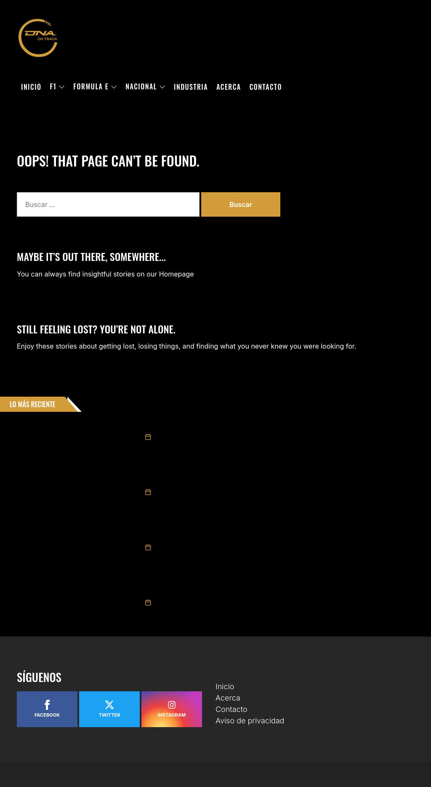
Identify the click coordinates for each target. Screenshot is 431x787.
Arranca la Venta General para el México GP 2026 (213, 534)
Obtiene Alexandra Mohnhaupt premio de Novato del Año (223, 479)
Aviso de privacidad (250, 720)
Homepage (176, 274)
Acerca (228, 87)
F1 (57, 86)
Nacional (145, 86)
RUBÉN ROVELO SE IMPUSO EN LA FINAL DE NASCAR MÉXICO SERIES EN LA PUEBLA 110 (250, 589)
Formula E (95, 86)
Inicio (31, 87)
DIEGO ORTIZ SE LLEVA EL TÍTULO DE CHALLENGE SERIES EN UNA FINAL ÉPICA (238, 424)
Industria (191, 87)
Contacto (266, 87)
